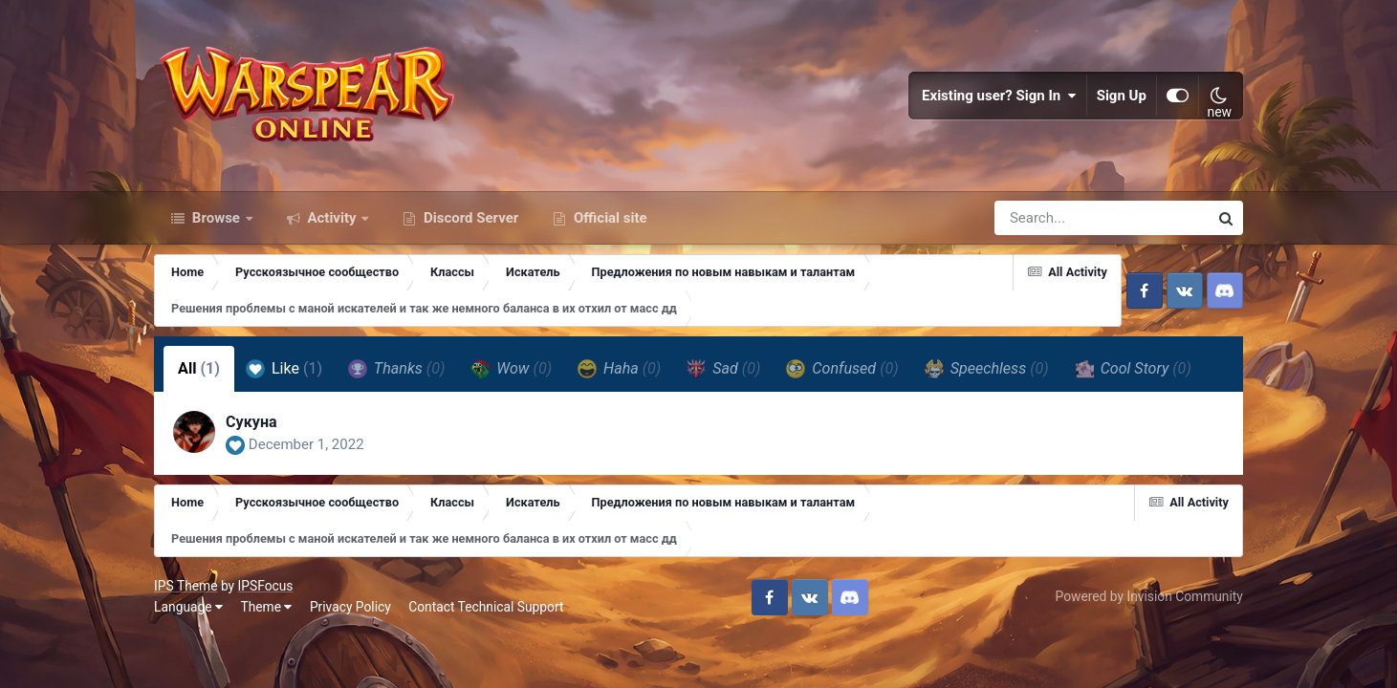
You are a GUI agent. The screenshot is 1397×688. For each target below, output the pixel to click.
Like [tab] (284, 368)
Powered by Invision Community (1149, 596)
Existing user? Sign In (999, 95)
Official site (608, 217)
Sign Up (1121, 95)
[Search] (1047, 218)
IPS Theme (185, 585)
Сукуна (251, 422)
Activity (332, 217)
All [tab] (199, 368)
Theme (266, 606)
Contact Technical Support (485, 606)
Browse (216, 217)
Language (188, 606)
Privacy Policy (350, 606)
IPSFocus (266, 585)
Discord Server (469, 217)
